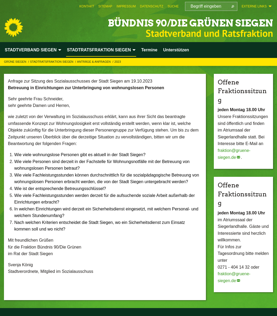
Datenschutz (151, 6)
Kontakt (86, 6)
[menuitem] (86, 6)
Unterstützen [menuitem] (176, 50)
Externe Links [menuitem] (254, 6)
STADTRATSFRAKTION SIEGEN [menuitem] (99, 50)
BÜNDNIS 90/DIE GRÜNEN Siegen (171, 22)
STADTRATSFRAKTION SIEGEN (52, 61)
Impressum (126, 6)
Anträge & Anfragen (94, 61)
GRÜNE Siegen (15, 61)
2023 (117, 61)
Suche (173, 6)
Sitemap (105, 6)
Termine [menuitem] (149, 50)
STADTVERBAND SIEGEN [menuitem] (31, 50)
